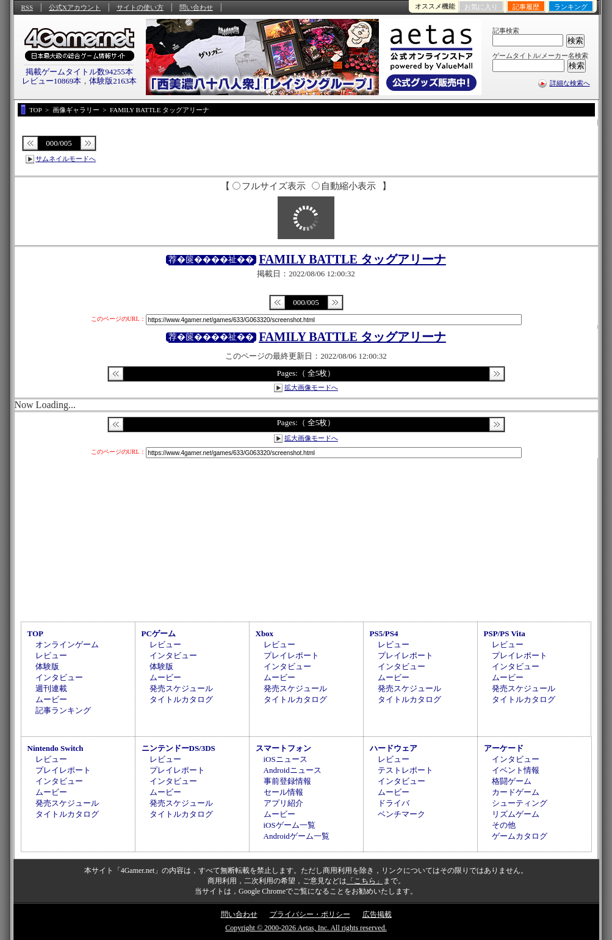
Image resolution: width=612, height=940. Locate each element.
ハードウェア (393, 748)
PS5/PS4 (384, 633)
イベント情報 (515, 770)
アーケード (504, 748)
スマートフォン (283, 748)
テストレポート (405, 770)
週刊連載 (51, 688)
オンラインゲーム (67, 644)
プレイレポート (291, 655)
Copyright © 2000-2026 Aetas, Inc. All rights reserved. (305, 928)
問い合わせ (196, 7)
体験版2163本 (113, 80)
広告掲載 (377, 914)
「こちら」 (365, 881)
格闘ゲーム (511, 781)
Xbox (265, 633)
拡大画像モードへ (311, 387)
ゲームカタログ (519, 836)
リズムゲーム (515, 814)
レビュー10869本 (52, 80)
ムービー (51, 699)
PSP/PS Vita (504, 633)
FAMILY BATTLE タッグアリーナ (352, 259)
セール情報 (283, 792)
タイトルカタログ (181, 699)
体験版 (47, 666)
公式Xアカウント (75, 7)
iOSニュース (286, 759)
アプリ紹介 (283, 803)
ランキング (571, 6)
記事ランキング (63, 710)
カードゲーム (515, 792)
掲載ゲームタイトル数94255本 (79, 71)
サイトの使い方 (140, 7)
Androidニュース (293, 770)
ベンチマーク (401, 814)
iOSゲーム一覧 (289, 825)
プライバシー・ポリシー (310, 914)
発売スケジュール (181, 688)
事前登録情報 (287, 781)
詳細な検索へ (570, 83)
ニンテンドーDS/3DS (178, 748)
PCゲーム (159, 633)
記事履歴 (526, 6)
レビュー (51, 655)
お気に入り (481, 6)
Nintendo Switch (55, 748)
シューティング (519, 803)
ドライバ (393, 803)
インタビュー (59, 677)
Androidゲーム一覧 (296, 836)
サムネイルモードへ (65, 158)
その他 (504, 825)
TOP (35, 633)
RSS (27, 7)
